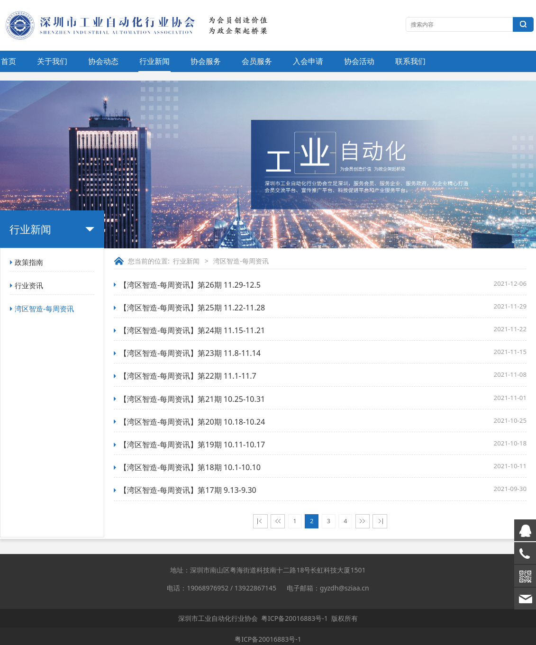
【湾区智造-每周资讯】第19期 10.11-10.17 (192, 444)
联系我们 (410, 61)
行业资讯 (29, 285)
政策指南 (29, 262)
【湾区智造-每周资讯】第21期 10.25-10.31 (192, 399)
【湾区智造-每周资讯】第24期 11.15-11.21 (192, 330)
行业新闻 (154, 61)
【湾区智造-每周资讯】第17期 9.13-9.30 (187, 490)
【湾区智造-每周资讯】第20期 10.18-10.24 (192, 422)
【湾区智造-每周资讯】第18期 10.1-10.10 (190, 467)
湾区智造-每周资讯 (44, 308)
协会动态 (103, 61)
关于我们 (52, 61)
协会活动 (359, 61)
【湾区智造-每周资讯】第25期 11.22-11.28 (192, 307)
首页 (8, 61)
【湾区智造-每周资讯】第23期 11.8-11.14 (190, 353)
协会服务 (206, 61)
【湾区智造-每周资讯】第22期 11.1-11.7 (187, 376)
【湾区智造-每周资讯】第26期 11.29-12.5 (190, 285)
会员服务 (257, 61)
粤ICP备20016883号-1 (294, 618)
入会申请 (308, 61)
